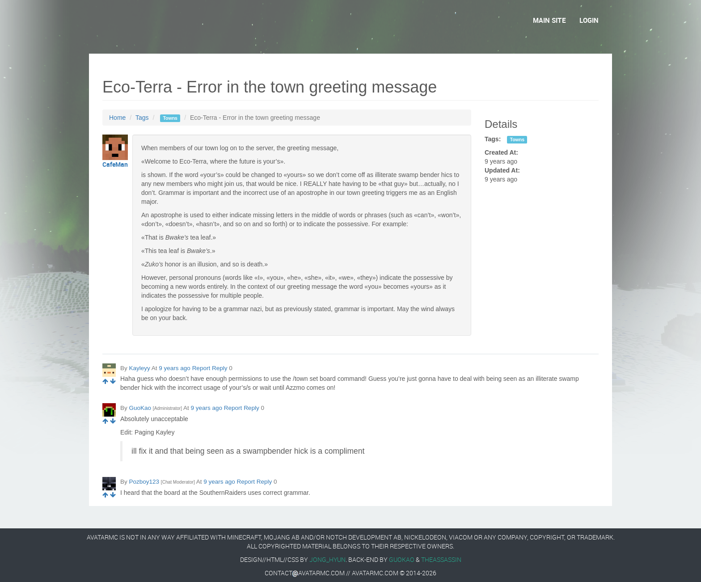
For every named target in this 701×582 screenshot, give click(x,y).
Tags (142, 117)
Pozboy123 (144, 481)
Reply (220, 368)
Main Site (549, 20)
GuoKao (140, 408)
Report (201, 368)
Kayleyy (139, 368)
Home (117, 117)
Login (589, 20)
